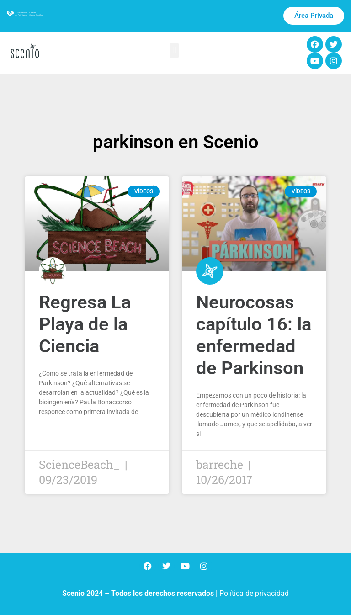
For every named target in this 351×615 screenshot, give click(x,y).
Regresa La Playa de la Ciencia (85, 324)
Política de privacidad (254, 593)
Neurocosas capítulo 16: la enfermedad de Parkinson (253, 335)
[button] (174, 50)
